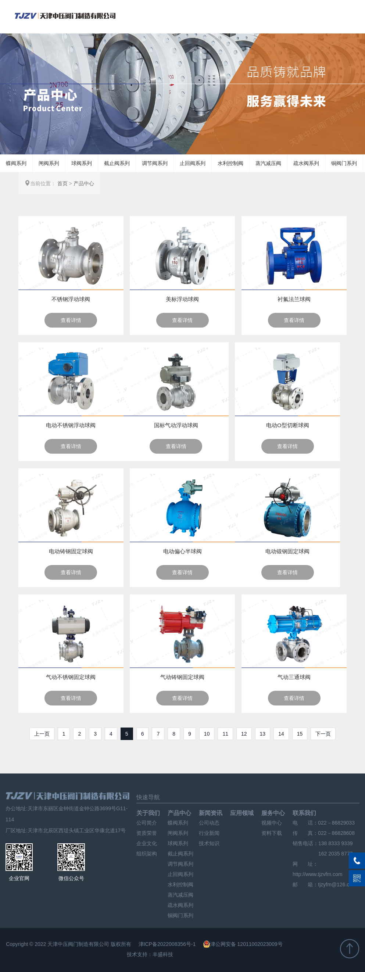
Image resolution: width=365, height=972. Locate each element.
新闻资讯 (210, 813)
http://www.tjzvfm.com (317, 874)
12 (244, 734)
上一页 (42, 734)
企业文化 (146, 843)
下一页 (323, 734)
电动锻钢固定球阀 (287, 551)
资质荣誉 (146, 833)
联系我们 (304, 813)
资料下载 (271, 833)
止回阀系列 (192, 163)
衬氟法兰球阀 (294, 299)
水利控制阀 (230, 163)
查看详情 (71, 320)
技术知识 (209, 843)
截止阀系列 (117, 163)
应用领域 (242, 813)
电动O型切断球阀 (287, 425)
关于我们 (148, 813)
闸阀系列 (49, 163)
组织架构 (146, 854)
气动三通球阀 (294, 677)
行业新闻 (209, 833)
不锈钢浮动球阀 (70, 299)
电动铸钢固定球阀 (71, 551)
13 (263, 734)
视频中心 (271, 823)
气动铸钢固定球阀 (182, 677)
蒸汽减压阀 (268, 163)
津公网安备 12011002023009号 (243, 944)
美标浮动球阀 (182, 299)
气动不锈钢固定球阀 (71, 677)
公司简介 (146, 823)
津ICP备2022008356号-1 (167, 944)
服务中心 (273, 813)
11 (225, 734)
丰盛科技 (163, 954)
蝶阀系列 (16, 163)
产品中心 (84, 183)
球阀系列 (81, 163)
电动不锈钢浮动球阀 (71, 425)
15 (300, 734)
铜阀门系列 (344, 163)
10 (207, 734)
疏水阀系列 (306, 163)
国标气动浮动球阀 (176, 425)
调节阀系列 (155, 163)
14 (281, 734)
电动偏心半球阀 (182, 551)
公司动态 (209, 823)
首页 (62, 183)
